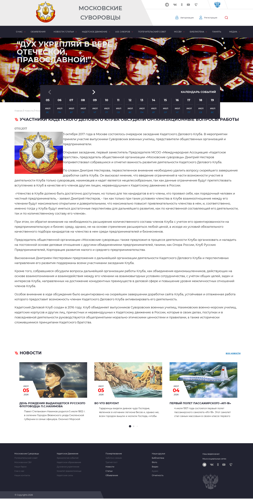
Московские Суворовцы (100, 13)
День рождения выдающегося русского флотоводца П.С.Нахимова (52, 405)
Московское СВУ (23, 462)
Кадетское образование (69, 462)
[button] (126, 94)
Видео (155, 467)
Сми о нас (19, 471)
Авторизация (188, 17)
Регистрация (214, 17)
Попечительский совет (152, 31)
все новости (233, 353)
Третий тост (111, 462)
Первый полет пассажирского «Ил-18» (200, 403)
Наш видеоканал (211, 454)
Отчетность (157, 475)
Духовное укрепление (68, 467)
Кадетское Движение (67, 454)
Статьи (109, 471)
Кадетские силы (65, 475)
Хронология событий (67, 458)
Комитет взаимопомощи (69, 471)
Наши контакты (22, 475)
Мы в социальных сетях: (214, 459)
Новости (110, 467)
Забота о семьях (114, 458)
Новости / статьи (64, 31)
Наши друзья (158, 454)
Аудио (155, 471)
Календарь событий (197, 66)
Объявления (38, 31)
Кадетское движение (94, 31)
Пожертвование (114, 454)
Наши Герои (20, 467)
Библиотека (197, 31)
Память (216, 31)
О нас (19, 31)
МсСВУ (178, 31)
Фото (154, 462)
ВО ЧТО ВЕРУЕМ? (106, 403)
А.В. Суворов (122, 31)
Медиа (233, 31)
